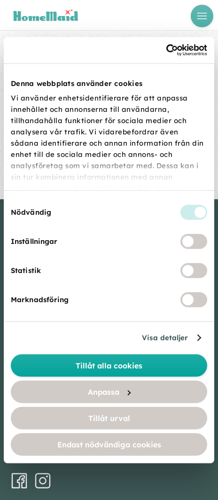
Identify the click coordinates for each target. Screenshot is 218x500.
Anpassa (109, 391)
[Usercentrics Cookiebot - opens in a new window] (166, 50)
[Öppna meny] (202, 16)
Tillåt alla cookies (109, 365)
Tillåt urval (109, 417)
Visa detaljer (165, 337)
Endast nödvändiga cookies (109, 444)
